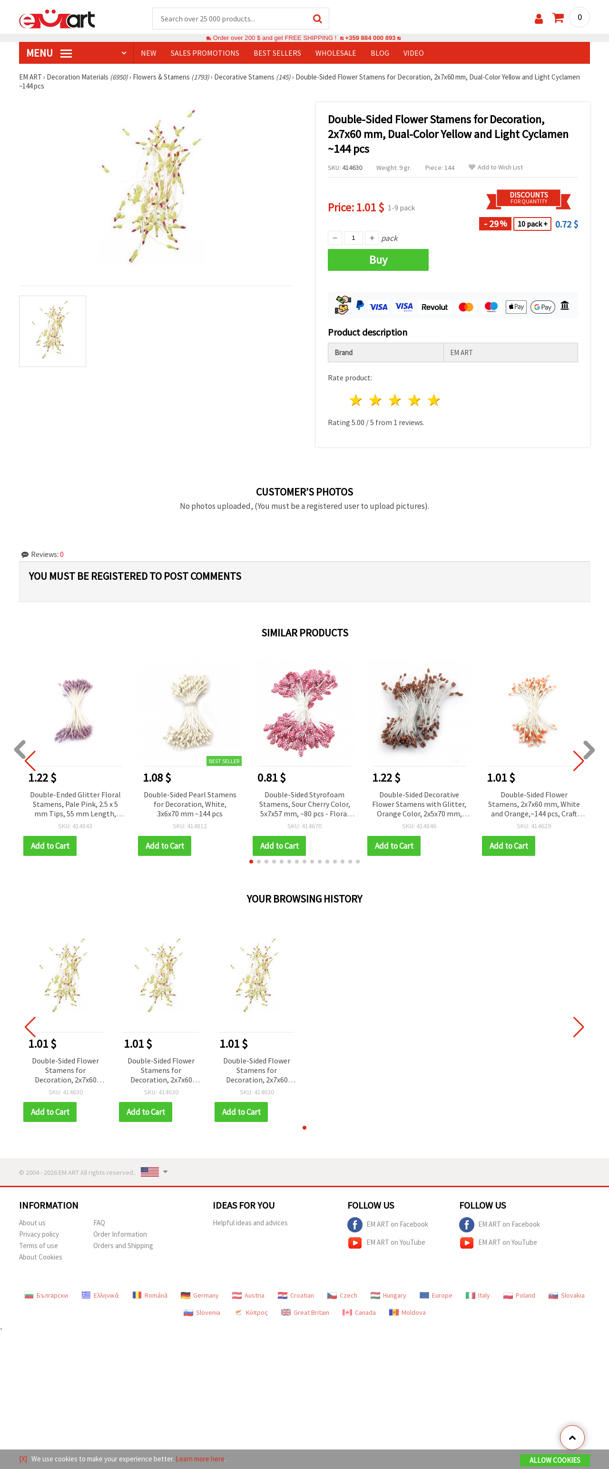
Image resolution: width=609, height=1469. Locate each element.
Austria (248, 1295)
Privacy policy (39, 1234)
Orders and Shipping (123, 1245)
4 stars (414, 400)
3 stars (395, 400)
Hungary (388, 1295)
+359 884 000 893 (370, 37)
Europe (436, 1295)
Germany (200, 1295)
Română (149, 1295)
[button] (251, 862)
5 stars (434, 400)
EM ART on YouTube (386, 1243)
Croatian (296, 1295)
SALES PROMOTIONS (205, 53)
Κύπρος (251, 1312)
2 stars (376, 400)
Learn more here (200, 1458)
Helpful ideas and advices (250, 1222)
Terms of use (38, 1245)
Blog (380, 53)
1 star (356, 400)
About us (32, 1222)
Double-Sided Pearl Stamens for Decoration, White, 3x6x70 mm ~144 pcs (190, 804)
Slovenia (202, 1312)
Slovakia (567, 1295)
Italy (478, 1295)
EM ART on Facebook (387, 1224)
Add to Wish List (496, 167)
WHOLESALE (335, 53)
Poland (519, 1295)
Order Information (120, 1234)
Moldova (407, 1312)
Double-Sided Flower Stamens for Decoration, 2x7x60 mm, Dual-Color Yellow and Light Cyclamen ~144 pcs (65, 1071)
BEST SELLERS (277, 53)
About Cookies (40, 1256)
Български (46, 1295)
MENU (49, 53)
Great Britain (305, 1312)
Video (413, 53)
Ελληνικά (100, 1295)
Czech (342, 1295)
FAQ (99, 1222)
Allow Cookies (555, 1460)
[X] (23, 1458)
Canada (359, 1312)
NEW (149, 53)
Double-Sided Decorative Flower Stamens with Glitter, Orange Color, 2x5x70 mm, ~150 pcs (419, 805)
